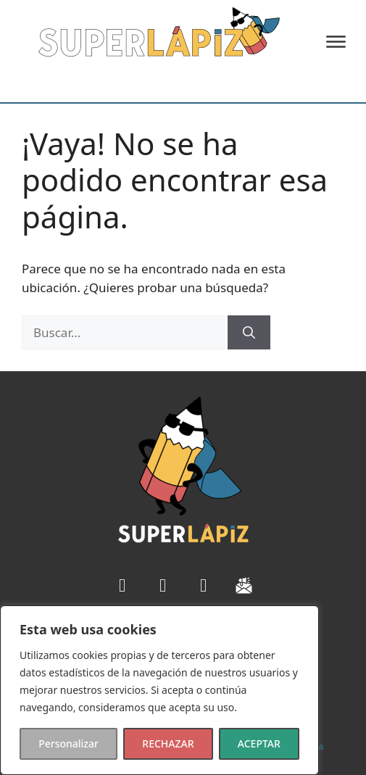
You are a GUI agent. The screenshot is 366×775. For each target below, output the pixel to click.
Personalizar (68, 743)
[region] (159, 690)
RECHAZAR (168, 743)
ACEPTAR (259, 743)
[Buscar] (249, 332)
